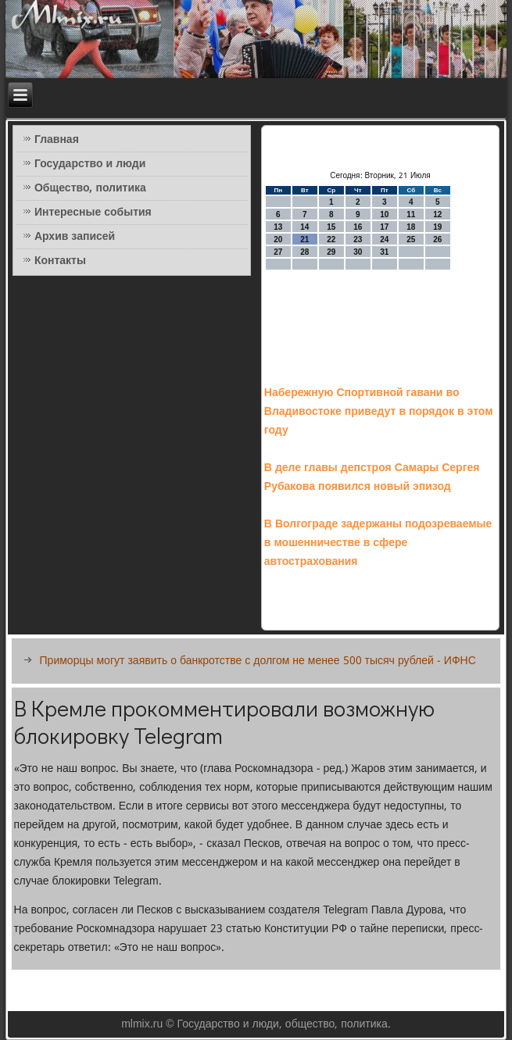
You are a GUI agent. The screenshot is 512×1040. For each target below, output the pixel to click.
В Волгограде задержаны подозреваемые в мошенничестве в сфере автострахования (378, 543)
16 (357, 227)
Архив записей (74, 236)
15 (331, 227)
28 (304, 252)
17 (384, 227)
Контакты (60, 261)
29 (331, 252)
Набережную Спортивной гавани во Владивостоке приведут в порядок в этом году (378, 412)
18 (410, 227)
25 (410, 239)
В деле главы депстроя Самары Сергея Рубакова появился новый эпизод (372, 477)
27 (278, 252)
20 (278, 239)
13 (278, 227)
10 (384, 214)
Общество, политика (90, 188)
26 (437, 239)
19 (437, 227)
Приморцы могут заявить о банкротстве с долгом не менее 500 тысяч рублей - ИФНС (258, 661)
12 (437, 214)
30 (357, 252)
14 (304, 227)
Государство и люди (89, 164)
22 (331, 239)
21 (304, 239)
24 (384, 239)
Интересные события (93, 212)
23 (357, 239)
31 (384, 252)
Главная (56, 139)
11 (410, 214)
